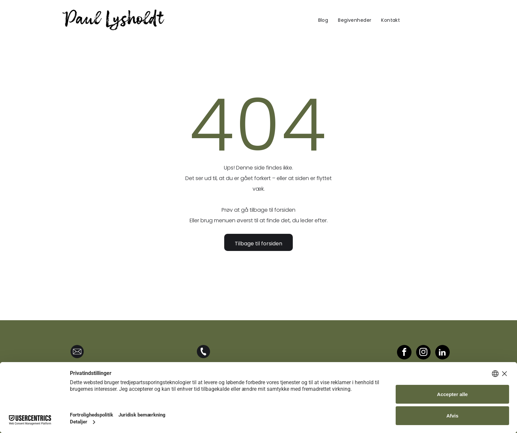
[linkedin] (442, 353)
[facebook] (404, 353)
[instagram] (423, 353)
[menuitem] (323, 20)
